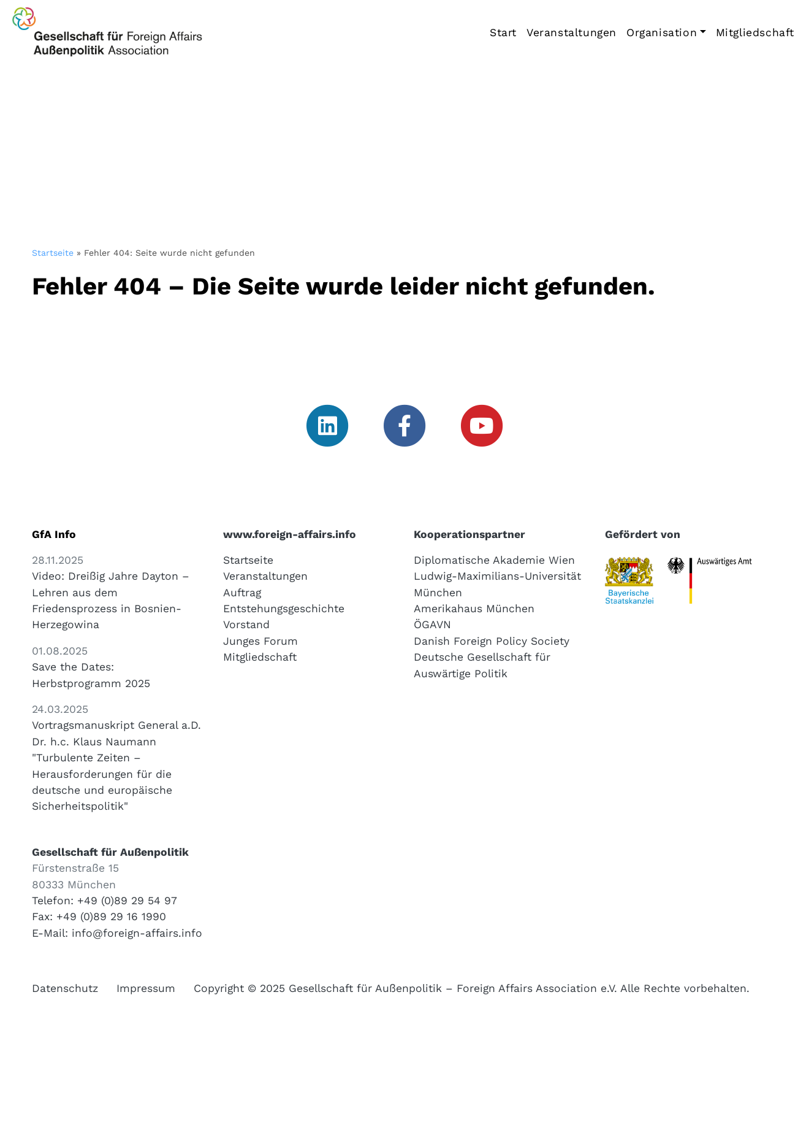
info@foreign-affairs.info (137, 933)
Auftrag (242, 592)
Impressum (145, 988)
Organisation (661, 32)
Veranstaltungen (571, 32)
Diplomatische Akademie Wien (494, 560)
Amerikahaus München (474, 608)
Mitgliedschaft (755, 32)
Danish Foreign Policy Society (491, 641)
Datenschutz (65, 988)
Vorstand (246, 624)
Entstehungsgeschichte (283, 608)
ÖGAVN (432, 624)
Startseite (53, 253)
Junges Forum (260, 641)
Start (503, 32)
